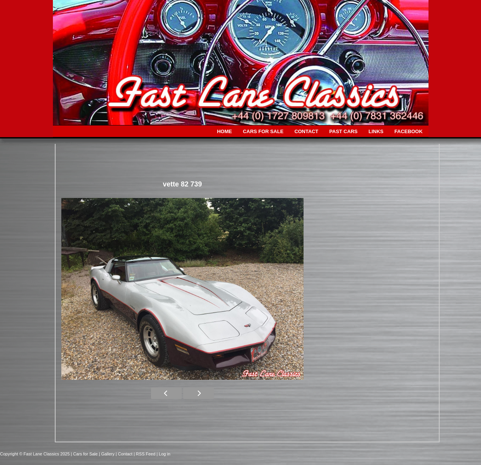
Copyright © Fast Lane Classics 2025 (35, 454)
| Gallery (107, 454)
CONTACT (306, 131)
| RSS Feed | (146, 454)
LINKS (376, 131)
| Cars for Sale (85, 454)
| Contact (125, 454)
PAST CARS (343, 131)
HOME (224, 131)
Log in (164, 454)
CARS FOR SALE (263, 131)
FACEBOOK (408, 131)
